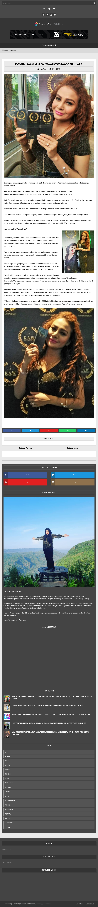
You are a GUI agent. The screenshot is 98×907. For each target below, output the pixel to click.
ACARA (7, 756)
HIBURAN (8, 787)
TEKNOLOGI (9, 823)
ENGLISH (8, 774)
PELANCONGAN (10, 801)
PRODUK (8, 814)
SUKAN (7, 818)
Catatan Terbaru (25, 448)
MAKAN (7, 792)
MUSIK (7, 796)
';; (5, 752)
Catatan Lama (72, 448)
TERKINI (7, 827)
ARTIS (7, 761)
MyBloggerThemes (43, 904)
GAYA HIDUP (9, 783)
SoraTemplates (18, 904)
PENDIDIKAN (9, 809)
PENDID (7, 805)
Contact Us (90, 904)
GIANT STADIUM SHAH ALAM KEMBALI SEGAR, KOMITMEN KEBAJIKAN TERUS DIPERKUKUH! (48, 723)
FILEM (7, 778)
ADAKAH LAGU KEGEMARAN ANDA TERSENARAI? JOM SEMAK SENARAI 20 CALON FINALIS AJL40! (50, 714)
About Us (79, 904)
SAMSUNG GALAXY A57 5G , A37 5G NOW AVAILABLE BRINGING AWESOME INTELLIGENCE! (47, 705)
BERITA (7, 765)
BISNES (7, 769)
